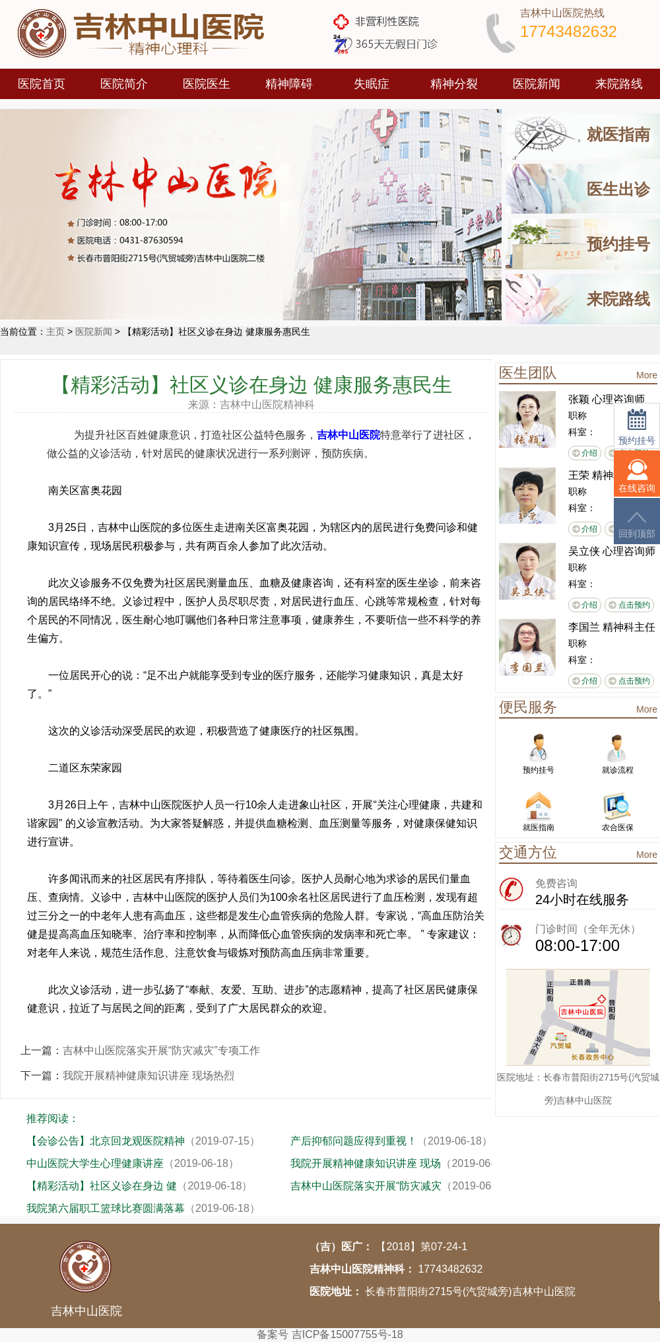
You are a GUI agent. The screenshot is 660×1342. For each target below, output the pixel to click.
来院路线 (619, 83)
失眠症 (371, 83)
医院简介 (124, 83)
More (646, 375)
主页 (55, 331)
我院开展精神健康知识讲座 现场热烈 (148, 1075)
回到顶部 (636, 525)
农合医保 (617, 810)
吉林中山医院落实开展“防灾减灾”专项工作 (161, 1050)
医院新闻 (536, 83)
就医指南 (618, 134)
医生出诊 (618, 189)
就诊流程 (617, 753)
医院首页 (41, 83)
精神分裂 (454, 83)
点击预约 (634, 605)
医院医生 (206, 83)
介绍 (589, 453)
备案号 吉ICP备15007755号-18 (330, 1334)
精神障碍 (289, 83)
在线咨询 (636, 476)
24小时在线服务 (582, 899)
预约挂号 (618, 244)
